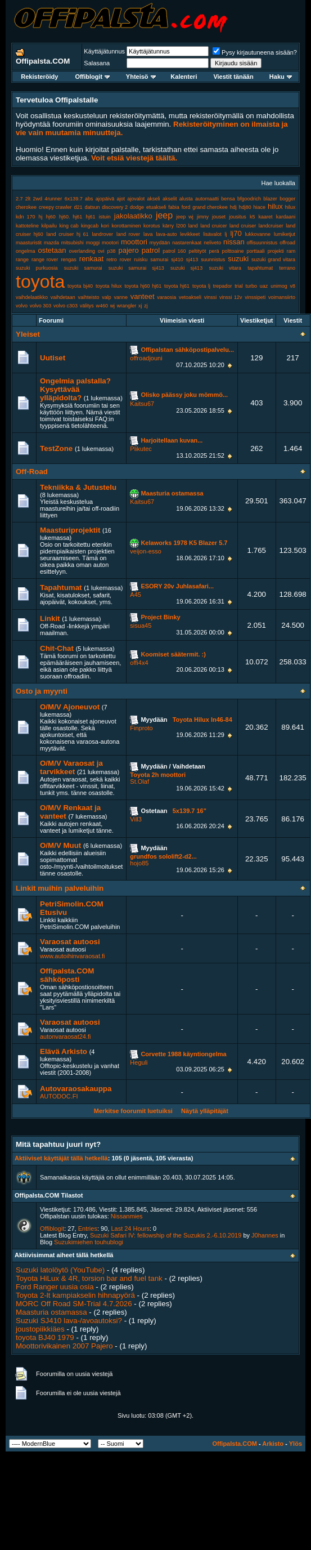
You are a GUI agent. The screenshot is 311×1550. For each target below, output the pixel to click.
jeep (164, 215)
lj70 (235, 233)
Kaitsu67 (142, 403)
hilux (275, 206)
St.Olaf (139, 781)
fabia (173, 207)
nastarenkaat (186, 242)
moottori (134, 242)
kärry (168, 226)
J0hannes (264, 1235)
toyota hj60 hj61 (142, 286)
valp (106, 297)
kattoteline (27, 226)
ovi (101, 251)
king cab (68, 226)
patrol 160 (174, 251)
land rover (128, 234)
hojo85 (139, 863)
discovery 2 (115, 207)
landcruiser (271, 226)
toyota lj (201, 286)
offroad (287, 242)
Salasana (97, 63)
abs (89, 199)
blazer (270, 199)
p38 (111, 251)
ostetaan (52, 250)
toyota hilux (109, 286)
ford (186, 207)
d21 (78, 207)
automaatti (207, 199)
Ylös (295, 1443)
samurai (159, 259)
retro (111, 259)
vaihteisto (89, 297)
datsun (92, 207)
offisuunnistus (261, 242)
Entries (87, 1228)
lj (226, 234)
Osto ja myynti (41, 691)
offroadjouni (146, 358)
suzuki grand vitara (273, 259)
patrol (151, 250)
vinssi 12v (230, 297)
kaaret (266, 217)
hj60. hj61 (70, 217)
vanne (121, 297)
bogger (287, 199)
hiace (260, 207)
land (193, 226)
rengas (68, 259)
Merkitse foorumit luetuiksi (133, 1110)
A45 (135, 594)
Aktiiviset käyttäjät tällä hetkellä (61, 1158)
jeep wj (184, 217)
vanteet (142, 296)
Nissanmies (127, 1216)
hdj (233, 207)
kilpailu (49, 226)
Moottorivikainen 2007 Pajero (64, 1346)
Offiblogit (92, 76)
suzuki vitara (225, 268)
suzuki (238, 258)
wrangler (127, 306)
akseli (153, 199)
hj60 (51, 217)
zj (146, 306)
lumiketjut (284, 234)
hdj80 (245, 207)
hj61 (91, 217)
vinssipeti (255, 297)
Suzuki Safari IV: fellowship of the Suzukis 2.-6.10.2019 (165, 1235)
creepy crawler (55, 207)
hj (41, 217)
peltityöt (197, 251)
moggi (93, 242)
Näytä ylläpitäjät (204, 1110)
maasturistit (29, 242)
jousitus (237, 217)
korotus (151, 226)
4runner (53, 199)
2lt (28, 199)
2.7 (19, 199)
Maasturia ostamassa (51, 1312)
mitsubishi (72, 242)
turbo (252, 286)
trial (239, 286)
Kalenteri (183, 76)
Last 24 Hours (130, 1228)
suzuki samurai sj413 (136, 268)
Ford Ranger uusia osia (55, 1287)
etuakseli (156, 207)
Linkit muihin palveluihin (59, 888)
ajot (121, 199)
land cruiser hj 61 (68, 234)
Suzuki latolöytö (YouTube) (60, 1270)
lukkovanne (258, 234)
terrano (288, 268)
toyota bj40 (80, 286)
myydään (160, 242)
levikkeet (190, 234)
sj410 (177, 259)
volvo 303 (41, 306)
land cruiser (242, 226)
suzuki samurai (83, 268)
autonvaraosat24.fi (65, 1036)
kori (105, 226)
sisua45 (140, 625)
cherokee (26, 207)
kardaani (286, 217)
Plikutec (141, 448)
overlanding (82, 251)
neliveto (212, 242)
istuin (105, 217)
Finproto (141, 728)
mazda (51, 242)
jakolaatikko (133, 216)
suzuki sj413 (186, 268)
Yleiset (28, 334)
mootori (110, 242)
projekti (276, 251)
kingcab (89, 226)
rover (126, 259)
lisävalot (212, 234)
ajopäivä (105, 199)
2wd (38, 199)
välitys (87, 306)
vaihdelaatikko (32, 297)
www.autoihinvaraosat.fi (72, 956)
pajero (129, 250)
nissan (234, 242)
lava (148, 234)
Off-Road (32, 471)
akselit (170, 199)
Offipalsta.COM (234, 1443)
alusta (186, 199)
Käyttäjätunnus (104, 51)
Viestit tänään (233, 76)
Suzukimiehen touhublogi (88, 1242)
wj (112, 306)
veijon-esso (145, 551)
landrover (103, 234)
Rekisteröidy (39, 76)
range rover (44, 259)
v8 (293, 286)
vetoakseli (190, 297)
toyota (40, 281)
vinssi (210, 297)
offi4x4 (139, 662)
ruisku (140, 259)
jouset (219, 217)
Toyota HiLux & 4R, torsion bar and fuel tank (89, 1278)
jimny (203, 217)
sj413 (192, 259)
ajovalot (136, 199)
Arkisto (272, 1443)
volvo (22, 306)
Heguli (138, 1062)
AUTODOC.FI (59, 1096)
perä (214, 251)
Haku (280, 76)
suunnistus (213, 259)
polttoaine (233, 251)
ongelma (25, 251)
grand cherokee (210, 207)
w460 (102, 306)
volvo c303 (65, 306)
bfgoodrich (249, 199)
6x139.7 (74, 199)
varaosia (166, 297)
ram (291, 251)
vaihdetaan (63, 297)
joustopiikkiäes (40, 1329)
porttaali (256, 251)
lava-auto (166, 234)
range (22, 259)
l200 (181, 226)
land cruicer (213, 226)
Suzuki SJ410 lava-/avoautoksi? (69, 1320)
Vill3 (136, 819)
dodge (137, 207)
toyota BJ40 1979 (45, 1337)
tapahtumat (260, 268)
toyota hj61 (177, 286)
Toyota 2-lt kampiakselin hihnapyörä (75, 1295)
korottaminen (126, 226)
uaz (264, 286)
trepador (222, 286)
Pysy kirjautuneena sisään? (255, 52)
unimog (279, 286)
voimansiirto (281, 297)
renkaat (91, 258)
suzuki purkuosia (37, 268)
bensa (228, 199)
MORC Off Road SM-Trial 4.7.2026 (74, 1303)
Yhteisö (141, 76)
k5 (252, 217)
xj (140, 306)
